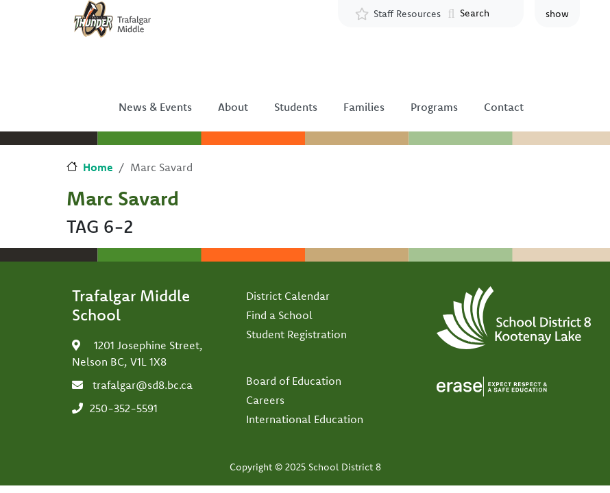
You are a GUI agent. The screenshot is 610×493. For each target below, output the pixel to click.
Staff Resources (407, 14)
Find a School (279, 315)
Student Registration (296, 334)
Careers (265, 400)
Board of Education (293, 381)
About (233, 107)
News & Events (155, 107)
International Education (304, 419)
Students (295, 107)
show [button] (557, 14)
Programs (434, 107)
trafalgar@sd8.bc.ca (143, 385)
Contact (504, 107)
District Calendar (288, 296)
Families (364, 107)
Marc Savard (122, 198)
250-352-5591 (124, 408)
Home (98, 167)
